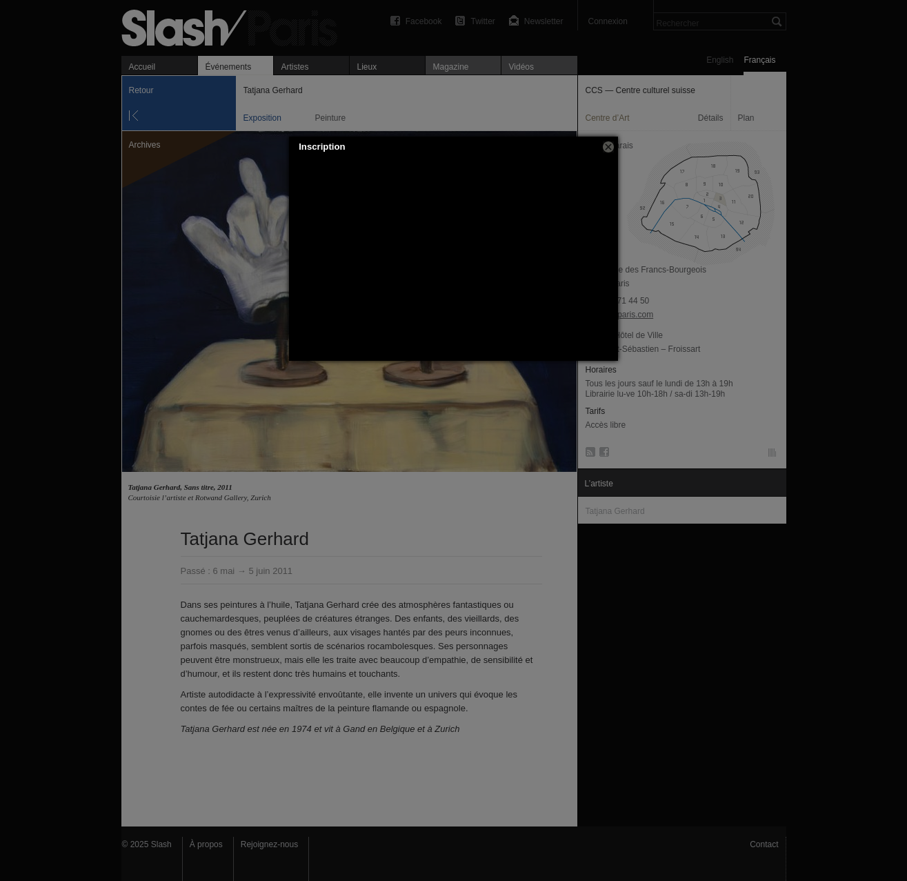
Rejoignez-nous (269, 844)
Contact (764, 844)
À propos (206, 844)
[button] (608, 146)
